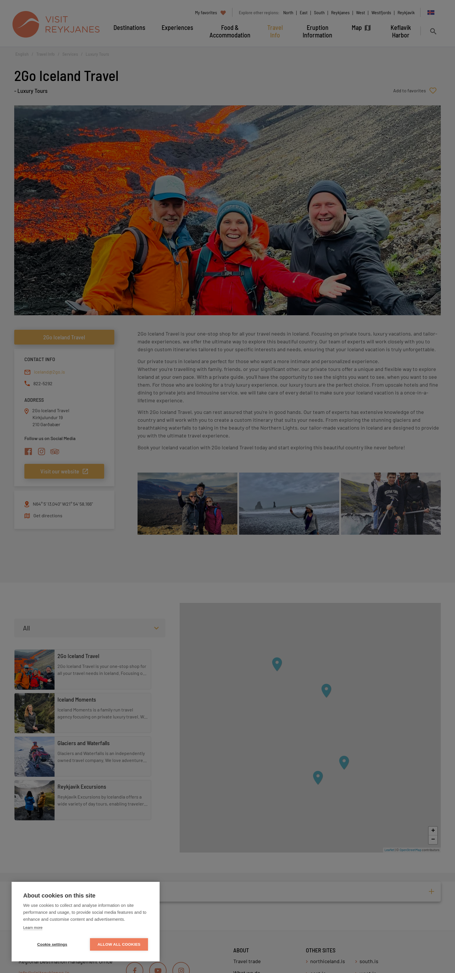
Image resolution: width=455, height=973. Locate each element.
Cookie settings (52, 944)
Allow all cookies (119, 944)
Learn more (32, 927)
